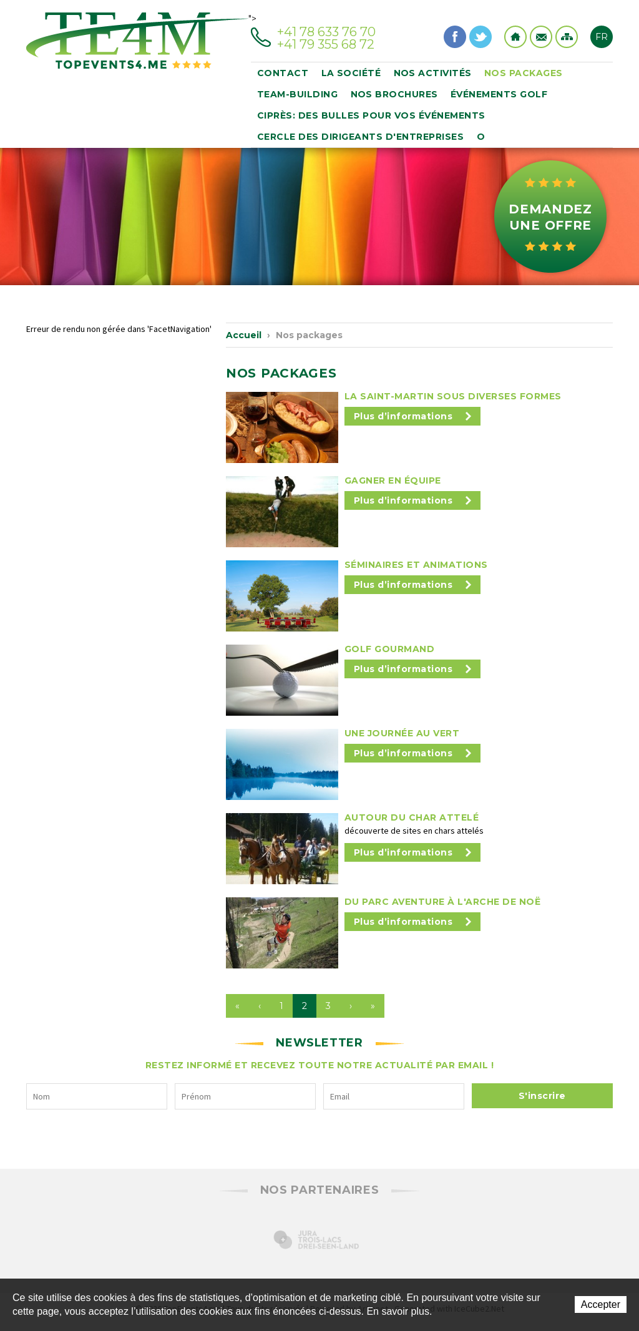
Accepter (600, 1304)
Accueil (243, 335)
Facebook (455, 37)
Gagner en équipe (392, 480)
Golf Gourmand (389, 649)
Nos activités (433, 73)
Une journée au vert (402, 733)
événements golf (499, 94)
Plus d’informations (412, 416)
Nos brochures (395, 94)
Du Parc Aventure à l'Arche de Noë (442, 901)
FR (601, 36)
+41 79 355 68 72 (325, 44)
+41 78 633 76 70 (326, 31)
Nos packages (523, 73)
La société (351, 73)
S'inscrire (542, 1095)
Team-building (297, 94)
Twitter (480, 37)
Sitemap (566, 37)
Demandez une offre (550, 217)
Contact (541, 37)
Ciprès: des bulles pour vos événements (371, 115)
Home (515, 37)
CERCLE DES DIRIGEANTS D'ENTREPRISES (360, 136)
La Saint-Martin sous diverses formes (453, 396)
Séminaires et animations (416, 564)
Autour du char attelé (411, 817)
